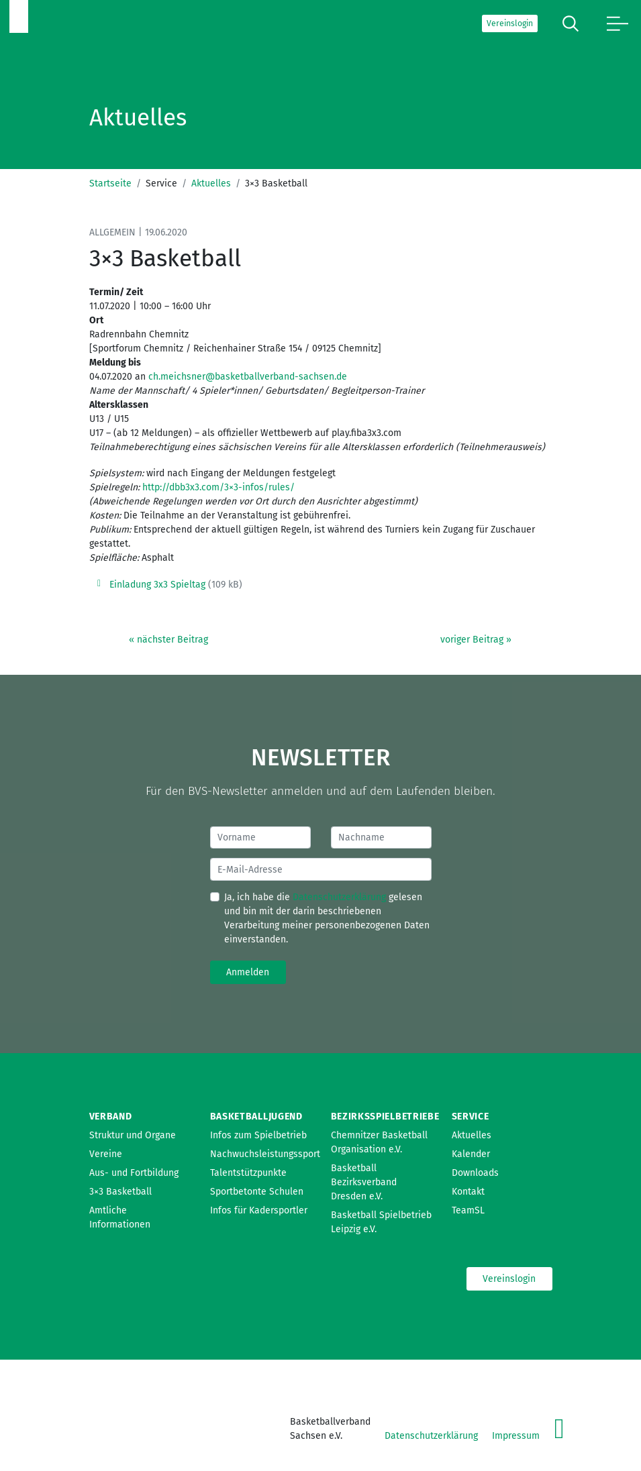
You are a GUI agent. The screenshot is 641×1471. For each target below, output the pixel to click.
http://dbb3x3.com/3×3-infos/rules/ (218, 487)
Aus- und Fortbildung (134, 1173)
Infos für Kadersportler (258, 1210)
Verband (110, 1116)
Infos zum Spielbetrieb (258, 1135)
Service (470, 1116)
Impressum (516, 1435)
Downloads (475, 1173)
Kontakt (468, 1191)
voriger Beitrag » (475, 639)
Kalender (471, 1154)
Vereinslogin (510, 23)
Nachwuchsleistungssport (265, 1154)
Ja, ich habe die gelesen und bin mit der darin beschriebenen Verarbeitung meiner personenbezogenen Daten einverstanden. (327, 918)
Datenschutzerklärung (339, 897)
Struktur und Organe (132, 1135)
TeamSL (468, 1210)
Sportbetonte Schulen (256, 1191)
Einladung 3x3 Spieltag (157, 584)
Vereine (105, 1154)
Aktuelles (211, 183)
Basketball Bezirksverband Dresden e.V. (364, 1182)
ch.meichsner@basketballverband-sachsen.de (247, 376)
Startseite (110, 183)
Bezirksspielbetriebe (385, 1116)
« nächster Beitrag (168, 639)
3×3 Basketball (120, 1191)
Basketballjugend (256, 1116)
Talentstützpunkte (248, 1173)
